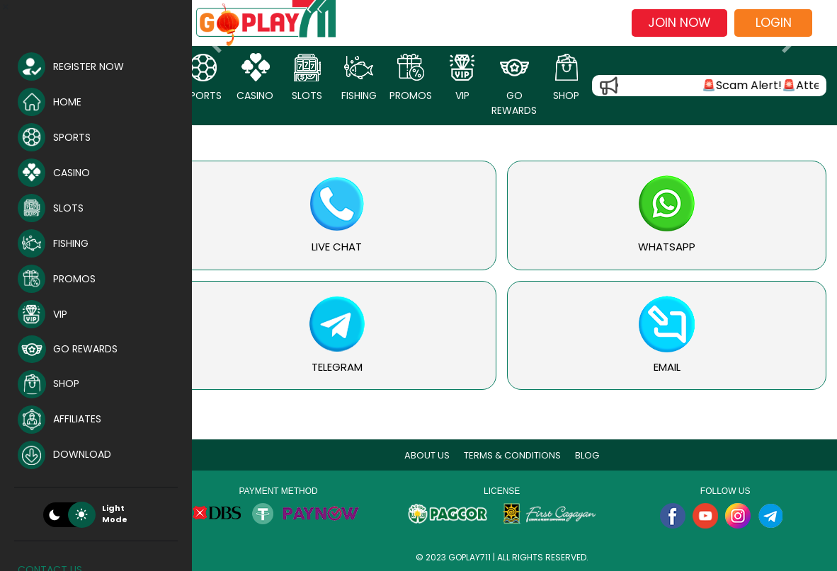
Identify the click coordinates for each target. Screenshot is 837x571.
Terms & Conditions (521, 455)
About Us (436, 455)
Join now (679, 22)
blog (596, 455)
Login (774, 22)
